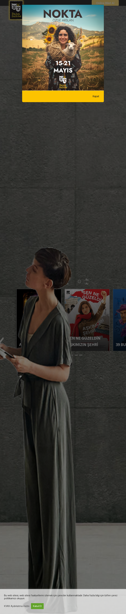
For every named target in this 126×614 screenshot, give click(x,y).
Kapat (96, 96)
